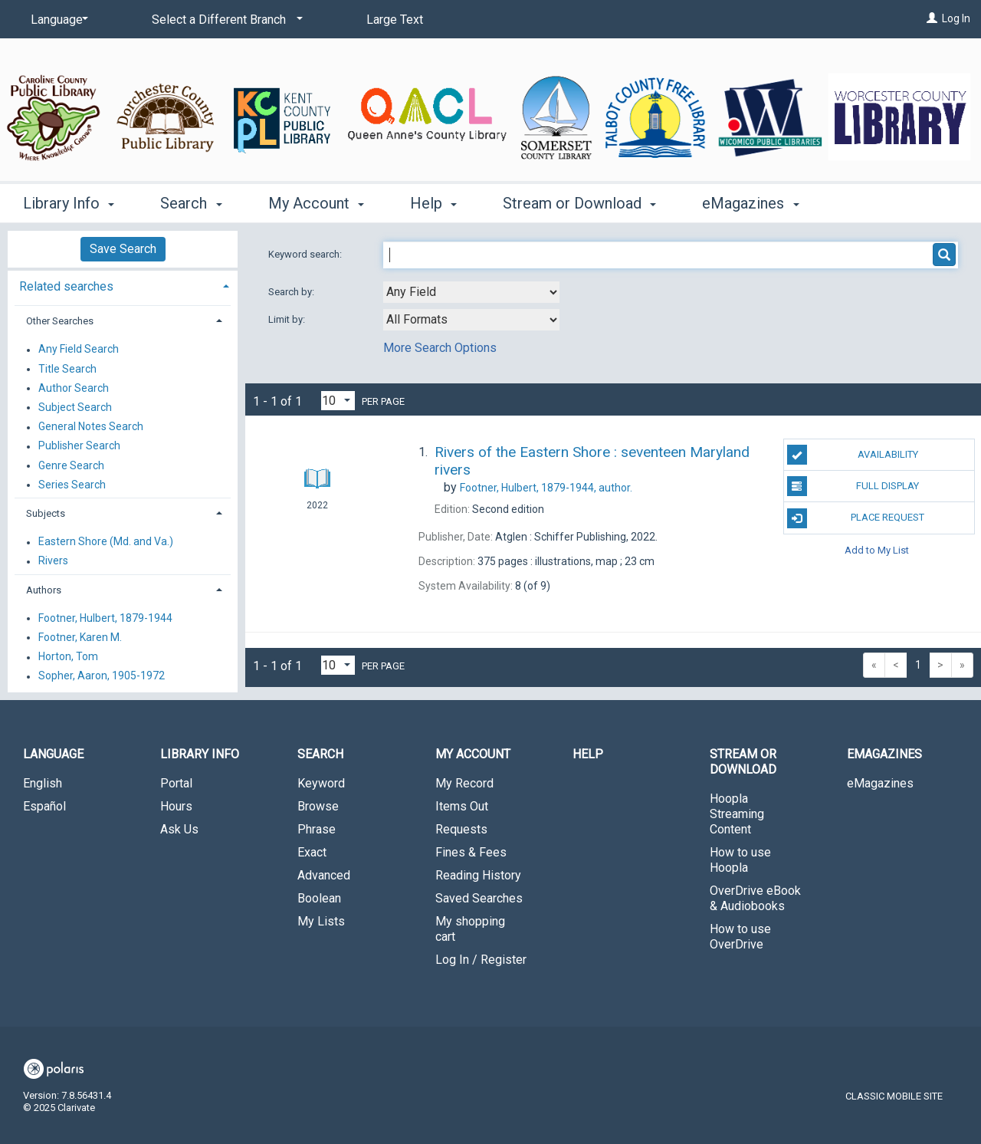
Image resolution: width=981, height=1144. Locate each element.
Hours (176, 806)
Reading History (478, 875)
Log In (956, 18)
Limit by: (287, 319)
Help (588, 754)
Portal (176, 783)
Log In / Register (481, 959)
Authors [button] (43, 590)
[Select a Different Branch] (224, 20)
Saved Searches (479, 898)
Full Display (853, 486)
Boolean (319, 898)
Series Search (72, 484)
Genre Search (71, 465)
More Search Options (440, 347)
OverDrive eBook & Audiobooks (755, 898)
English (42, 783)
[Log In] (932, 18)
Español (44, 806)
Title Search (67, 369)
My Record (464, 783)
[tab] (123, 285)
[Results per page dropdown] (338, 400)
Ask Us (179, 829)
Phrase (316, 829)
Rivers (53, 561)
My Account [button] (316, 203)
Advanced (323, 875)
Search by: (292, 292)
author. (546, 488)
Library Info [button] (68, 203)
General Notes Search (90, 427)
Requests (461, 829)
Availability (852, 455)
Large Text (394, 19)
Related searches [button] (66, 286)
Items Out (461, 806)
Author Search (73, 388)
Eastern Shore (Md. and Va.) (105, 542)
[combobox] (471, 292)
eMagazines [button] (750, 203)
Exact (311, 852)
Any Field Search (78, 350)
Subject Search (75, 407)
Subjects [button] (45, 513)
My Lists (321, 921)
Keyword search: (306, 254)
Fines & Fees (471, 852)
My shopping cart (470, 929)
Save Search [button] (123, 249)
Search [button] (190, 203)
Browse (318, 806)
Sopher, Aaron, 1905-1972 (101, 676)
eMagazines (880, 783)
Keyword (321, 783)
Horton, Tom (68, 657)
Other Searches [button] (60, 321)
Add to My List (877, 550)
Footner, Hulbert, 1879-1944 (105, 618)
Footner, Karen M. (80, 637)
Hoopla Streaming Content (737, 814)
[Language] (56, 20)
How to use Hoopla (740, 860)
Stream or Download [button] (579, 203)
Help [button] (433, 203)
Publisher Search (79, 446)
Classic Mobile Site (894, 1096)
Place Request (856, 518)
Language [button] (53, 754)
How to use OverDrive (740, 937)
